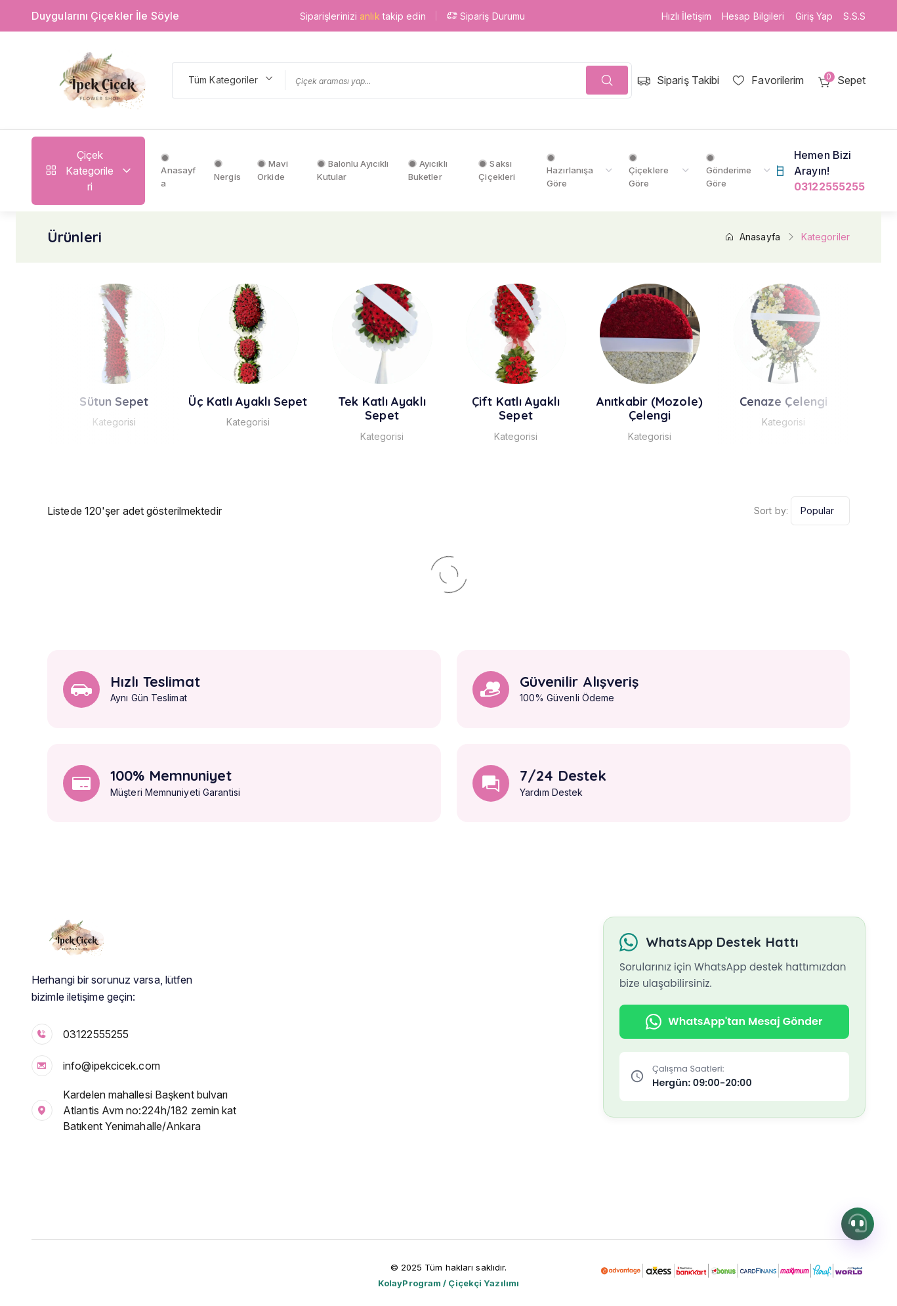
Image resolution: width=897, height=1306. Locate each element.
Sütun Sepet (140, 402)
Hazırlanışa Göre (570, 171)
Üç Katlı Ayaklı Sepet (274, 402)
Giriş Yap (814, 16)
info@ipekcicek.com (111, 1065)
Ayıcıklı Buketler (428, 170)
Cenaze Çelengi (810, 402)
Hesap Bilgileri (753, 16)
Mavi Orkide (272, 170)
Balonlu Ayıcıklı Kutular (353, 170)
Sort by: (771, 510)
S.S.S (854, 16)
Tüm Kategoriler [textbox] (223, 79)
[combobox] (228, 80)
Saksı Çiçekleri (496, 170)
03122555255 (96, 1034)
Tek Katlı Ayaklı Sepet (409, 409)
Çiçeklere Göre (649, 171)
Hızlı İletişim (686, 16)
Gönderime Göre (729, 171)
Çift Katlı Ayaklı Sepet (542, 409)
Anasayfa (178, 171)
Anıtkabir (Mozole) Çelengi (676, 409)
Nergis (227, 171)
